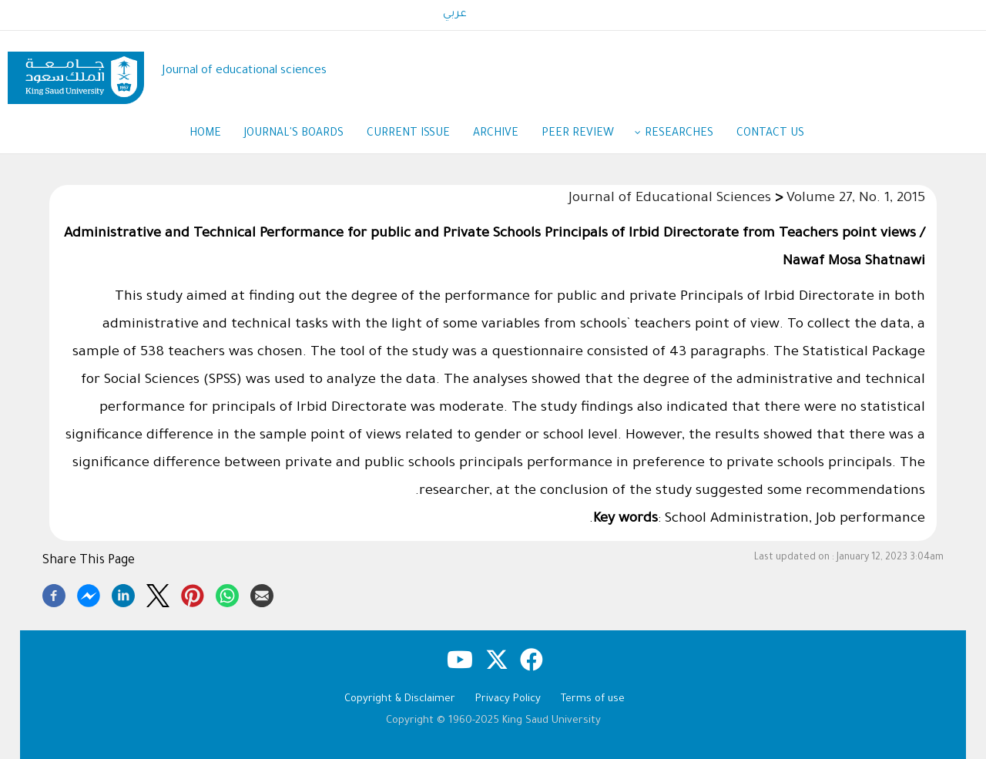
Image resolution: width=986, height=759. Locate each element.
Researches (679, 134)
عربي (455, 14)
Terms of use (593, 699)
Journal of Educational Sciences (669, 199)
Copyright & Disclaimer (399, 699)
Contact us (770, 134)
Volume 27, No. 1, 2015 (855, 199)
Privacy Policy (508, 699)
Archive (495, 134)
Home (205, 134)
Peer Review (585, 135)
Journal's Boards (294, 134)
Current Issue (408, 134)
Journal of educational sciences (245, 71)
